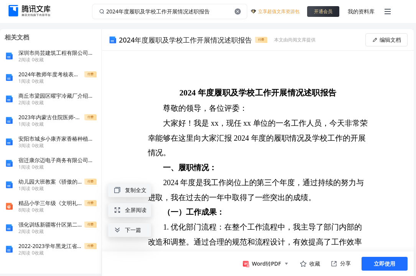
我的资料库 (361, 11)
